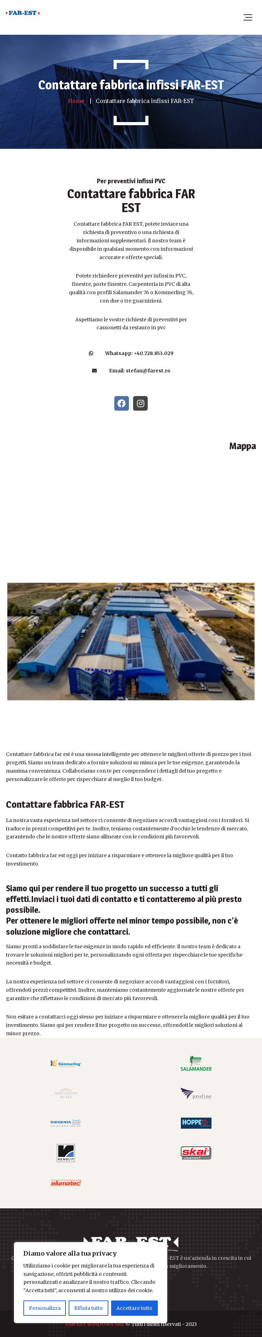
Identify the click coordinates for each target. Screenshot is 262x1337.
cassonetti (109, 327)
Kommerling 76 (173, 292)
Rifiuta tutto (88, 1308)
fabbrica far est (46, 855)
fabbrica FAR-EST (89, 804)
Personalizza (45, 1308)
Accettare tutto (134, 1308)
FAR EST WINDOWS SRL (95, 1324)
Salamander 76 (131, 292)
